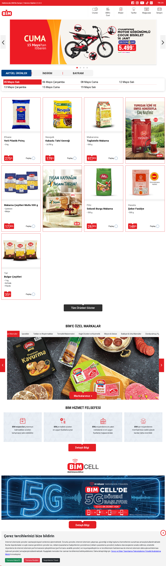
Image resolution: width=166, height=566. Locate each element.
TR (159, 3)
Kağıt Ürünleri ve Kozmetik (89, 334)
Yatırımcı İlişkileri (30, 3)
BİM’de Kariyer (17, 3)
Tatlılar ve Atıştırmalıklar (43, 334)
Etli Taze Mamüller (9, 334)
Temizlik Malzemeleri (65, 334)
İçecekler (25, 334)
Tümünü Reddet (31, 560)
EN (162, 3)
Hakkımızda (6, 3)
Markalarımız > (83, 395)
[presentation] (3, 42)
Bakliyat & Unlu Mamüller (131, 334)
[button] (77, 67)
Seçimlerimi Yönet (50, 560)
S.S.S (39, 3)
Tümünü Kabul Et (13, 560)
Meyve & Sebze (110, 334)
